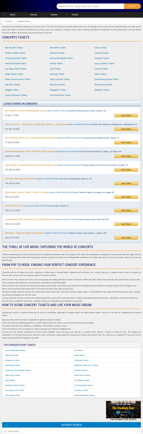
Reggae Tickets (12, 90)
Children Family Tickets (15, 53)
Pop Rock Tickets (12, 84)
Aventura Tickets (81, 370)
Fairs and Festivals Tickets (61, 58)
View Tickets (126, 115)
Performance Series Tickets (106, 79)
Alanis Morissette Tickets (84, 395)
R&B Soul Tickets (57, 84)
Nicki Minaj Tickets (12, 365)
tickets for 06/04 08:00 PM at (48, 179)
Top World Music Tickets (60, 95)
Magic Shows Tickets (14, 74)
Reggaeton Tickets (58, 90)
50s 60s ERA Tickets (14, 48)
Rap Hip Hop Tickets (104, 84)
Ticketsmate (26, 6)
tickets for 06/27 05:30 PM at (55, 233)
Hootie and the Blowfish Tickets (18, 370)
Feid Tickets (10, 380)
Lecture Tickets (101, 69)
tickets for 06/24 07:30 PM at (57, 219)
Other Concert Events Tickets (17, 79)
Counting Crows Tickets (14, 390)
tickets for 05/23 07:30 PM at (63, 151)
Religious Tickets (102, 90)
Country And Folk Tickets (16, 58)
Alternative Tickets (58, 48)
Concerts (33, 15)
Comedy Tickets (102, 53)
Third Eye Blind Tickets (83, 385)
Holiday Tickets (56, 63)
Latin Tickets (55, 69)
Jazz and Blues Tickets (104, 63)
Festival (75, 15)
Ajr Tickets (78, 350)
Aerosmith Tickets (81, 360)
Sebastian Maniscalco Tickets (86, 365)
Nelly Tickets (79, 355)
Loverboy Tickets (81, 390)
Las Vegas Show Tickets (15, 69)
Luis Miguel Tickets (82, 380)
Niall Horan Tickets (12, 375)
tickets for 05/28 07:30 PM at (66, 165)
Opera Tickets (101, 74)
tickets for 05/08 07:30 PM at (62, 138)
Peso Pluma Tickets (82, 375)
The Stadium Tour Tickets (123, 410)
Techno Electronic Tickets (16, 95)
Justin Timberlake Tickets (15, 350)
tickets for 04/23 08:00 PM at (71, 124)
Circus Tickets (101, 48)
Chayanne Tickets (12, 360)
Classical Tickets (57, 53)
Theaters (54, 15)
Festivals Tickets (102, 58)
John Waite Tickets (12, 395)
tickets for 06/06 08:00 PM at (59, 192)
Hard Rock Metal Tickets (15, 63)
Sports (12, 15)
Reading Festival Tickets (15, 385)
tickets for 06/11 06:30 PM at (37, 206)
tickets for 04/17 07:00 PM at (55, 111)
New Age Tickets (57, 74)
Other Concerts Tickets (60, 79)
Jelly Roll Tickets (11, 355)
